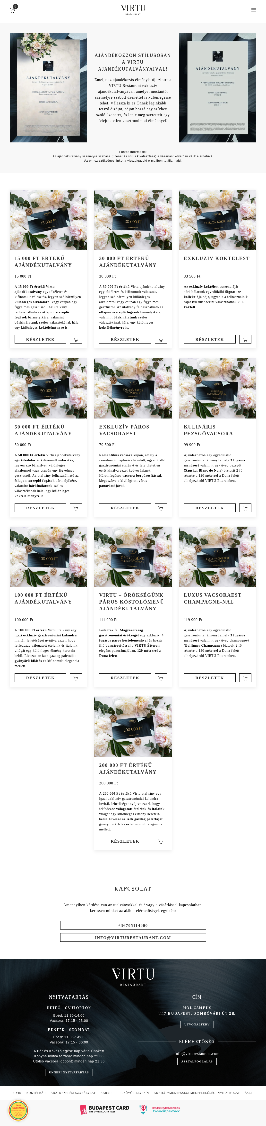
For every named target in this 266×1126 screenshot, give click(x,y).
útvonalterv (197, 1024)
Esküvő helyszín (134, 1093)
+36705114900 (133, 925)
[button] (253, 9)
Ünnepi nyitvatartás (69, 1072)
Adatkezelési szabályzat (73, 1093)
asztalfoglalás (197, 1061)
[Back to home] (133, 9)
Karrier (108, 1093)
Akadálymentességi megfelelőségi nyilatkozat (197, 1093)
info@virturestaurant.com (133, 937)
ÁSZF (249, 1093)
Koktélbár (36, 1093)
